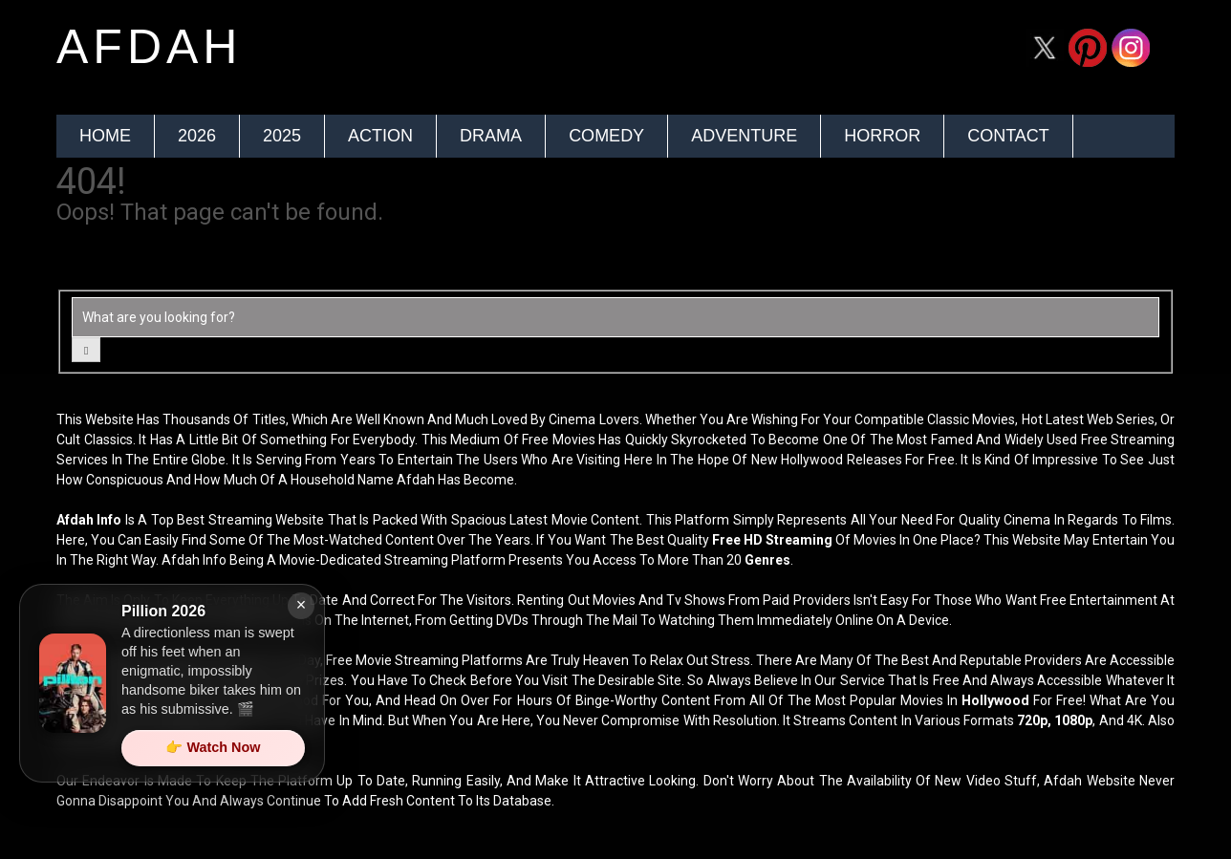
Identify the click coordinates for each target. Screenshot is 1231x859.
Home (105, 135)
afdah (149, 47)
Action (380, 135)
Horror (882, 135)
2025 (282, 135)
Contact (1008, 135)
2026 (197, 135)
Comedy (606, 135)
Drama (491, 135)
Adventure (744, 135)
